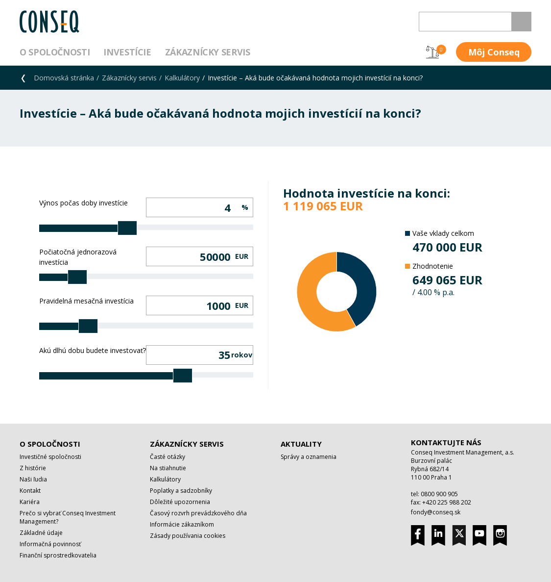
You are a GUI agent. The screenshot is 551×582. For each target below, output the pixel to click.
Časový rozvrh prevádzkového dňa (198, 513)
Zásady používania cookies (187, 535)
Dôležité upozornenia (180, 502)
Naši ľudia (33, 479)
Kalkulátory (182, 77)
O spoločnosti (55, 52)
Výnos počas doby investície (83, 202)
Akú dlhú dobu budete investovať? (92, 350)
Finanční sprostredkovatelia (58, 555)
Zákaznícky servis (207, 52)
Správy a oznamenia (308, 457)
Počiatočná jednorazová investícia (78, 257)
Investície (127, 52)
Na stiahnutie (168, 468)
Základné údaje (41, 533)
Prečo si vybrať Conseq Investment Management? (68, 517)
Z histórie (33, 468)
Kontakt (30, 490)
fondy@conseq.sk (435, 512)
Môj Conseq (494, 52)
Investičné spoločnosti (50, 457)
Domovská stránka (64, 77)
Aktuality (301, 444)
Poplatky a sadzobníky (181, 490)
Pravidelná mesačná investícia (86, 300)
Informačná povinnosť (50, 544)
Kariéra (30, 502)
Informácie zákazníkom (182, 524)
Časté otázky (167, 457)
